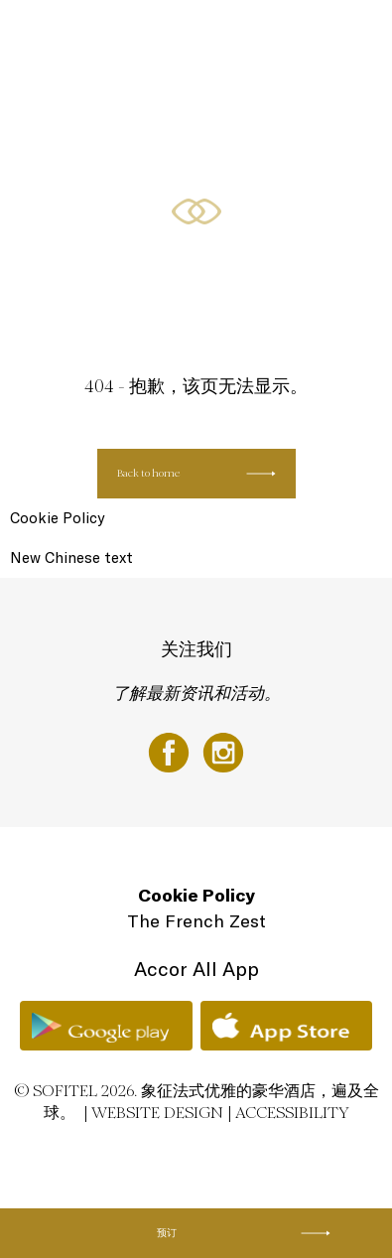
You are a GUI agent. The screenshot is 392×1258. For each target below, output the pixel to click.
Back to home (148, 473)
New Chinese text (71, 557)
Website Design (157, 1112)
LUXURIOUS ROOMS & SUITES (134, 37)
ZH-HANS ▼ (299, 186)
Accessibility (292, 1112)
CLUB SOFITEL (96, 186)
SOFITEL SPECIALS (268, 37)
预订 (167, 1232)
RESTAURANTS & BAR (115, 111)
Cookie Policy (57, 517)
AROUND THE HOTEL (198, 186)
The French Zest (196, 920)
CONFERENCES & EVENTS (247, 111)
